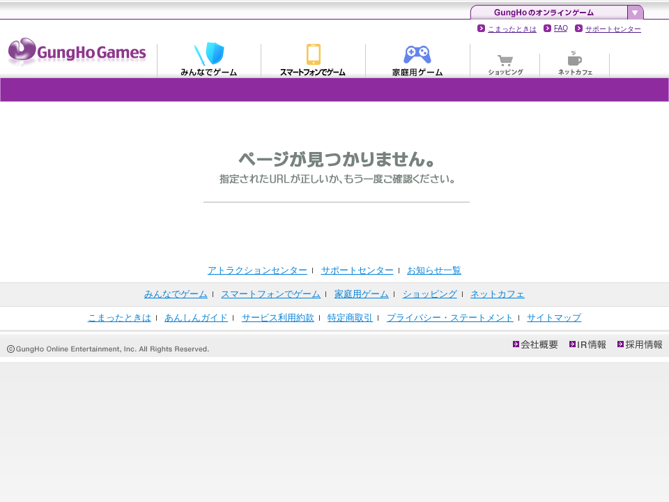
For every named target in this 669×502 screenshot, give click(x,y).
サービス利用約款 (278, 317)
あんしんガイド (196, 317)
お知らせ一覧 (434, 270)
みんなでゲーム (209, 58)
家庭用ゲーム (418, 58)
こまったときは (512, 29)
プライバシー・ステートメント (450, 317)
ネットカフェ (575, 58)
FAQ (561, 28)
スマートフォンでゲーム (313, 58)
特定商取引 (350, 317)
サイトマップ (554, 317)
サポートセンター (613, 29)
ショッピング (505, 58)
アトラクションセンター (257, 270)
